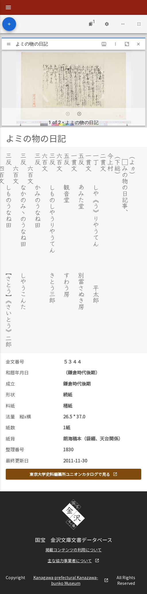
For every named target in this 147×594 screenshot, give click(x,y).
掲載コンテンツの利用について (73, 549)
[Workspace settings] (107, 24)
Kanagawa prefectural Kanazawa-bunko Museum (71, 579)
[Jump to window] (90, 24)
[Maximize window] (127, 44)
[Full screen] (139, 24)
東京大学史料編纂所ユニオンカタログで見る (73, 473)
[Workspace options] (123, 24)
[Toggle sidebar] (8, 44)
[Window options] (115, 44)
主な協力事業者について (73, 560)
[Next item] (79, 114)
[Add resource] (9, 24)
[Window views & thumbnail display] (104, 44)
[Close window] (138, 44)
